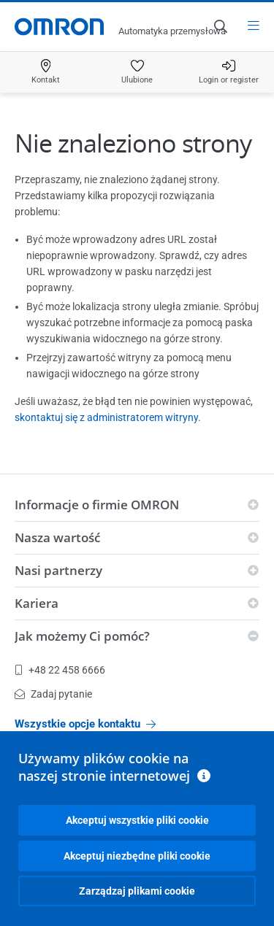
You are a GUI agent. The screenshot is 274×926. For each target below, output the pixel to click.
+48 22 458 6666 (60, 670)
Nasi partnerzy (58, 570)
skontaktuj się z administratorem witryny (106, 417)
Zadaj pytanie (53, 694)
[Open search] (220, 26)
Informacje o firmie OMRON (97, 504)
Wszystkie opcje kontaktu (85, 723)
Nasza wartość (57, 537)
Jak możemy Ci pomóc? (82, 636)
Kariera (36, 603)
